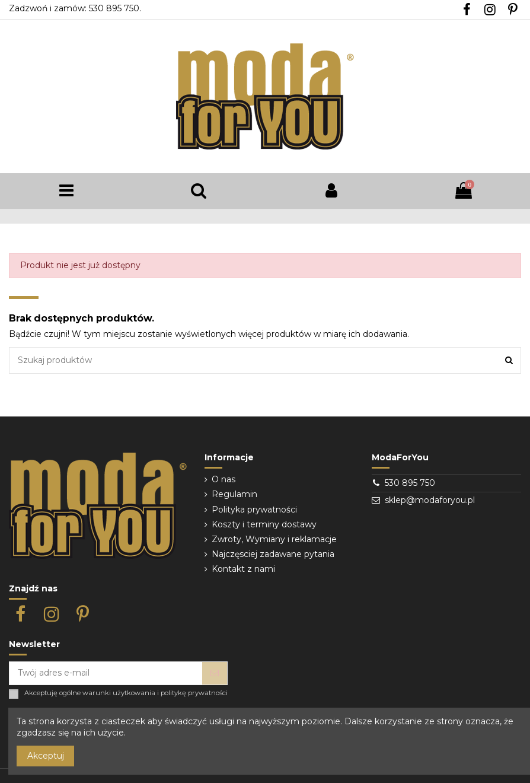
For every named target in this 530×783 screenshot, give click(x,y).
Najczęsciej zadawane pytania (273, 554)
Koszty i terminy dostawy (264, 524)
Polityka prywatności (254, 509)
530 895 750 (410, 483)
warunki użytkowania (118, 693)
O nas (223, 479)
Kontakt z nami (243, 569)
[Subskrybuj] (214, 673)
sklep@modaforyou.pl (430, 500)
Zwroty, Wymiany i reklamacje (274, 539)
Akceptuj (45, 755)
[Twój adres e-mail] (105, 673)
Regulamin (234, 494)
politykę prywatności (194, 693)
